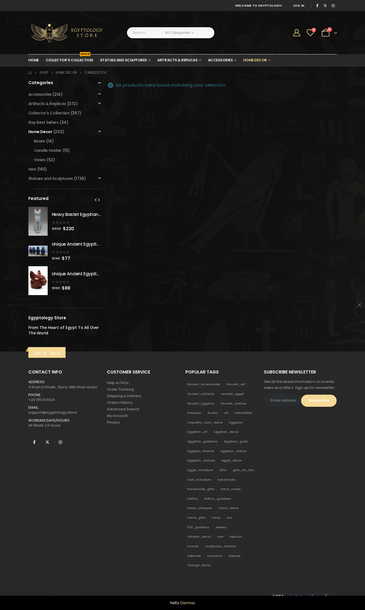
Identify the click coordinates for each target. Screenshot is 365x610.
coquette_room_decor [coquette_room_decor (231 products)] (205, 422)
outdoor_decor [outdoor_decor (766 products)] (199, 536)
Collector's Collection (49, 113)
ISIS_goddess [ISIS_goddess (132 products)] (198, 527)
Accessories (220, 60)
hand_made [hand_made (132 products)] (230, 489)
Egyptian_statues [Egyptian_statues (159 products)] (201, 460)
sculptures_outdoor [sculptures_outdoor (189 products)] (220, 546)
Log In (298, 5)
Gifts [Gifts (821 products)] (223, 470)
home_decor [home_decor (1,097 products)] (229, 508)
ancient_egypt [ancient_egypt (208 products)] (232, 394)
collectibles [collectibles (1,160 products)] (243, 413)
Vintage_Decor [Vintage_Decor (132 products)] (198, 565)
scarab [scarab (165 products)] (193, 546)
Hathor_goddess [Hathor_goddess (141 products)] (217, 498)
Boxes (39, 141)
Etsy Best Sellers (43, 122)
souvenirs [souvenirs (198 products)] (214, 556)
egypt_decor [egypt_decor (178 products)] (231, 460)
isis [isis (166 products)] (229, 517)
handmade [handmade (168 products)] (226, 479)
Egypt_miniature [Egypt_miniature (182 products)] (200, 470)
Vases (40, 160)
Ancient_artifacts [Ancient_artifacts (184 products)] (201, 394)
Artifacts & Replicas (177, 60)
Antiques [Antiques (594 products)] (194, 413)
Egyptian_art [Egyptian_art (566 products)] (197, 432)
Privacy (113, 422)
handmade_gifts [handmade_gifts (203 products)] (200, 489)
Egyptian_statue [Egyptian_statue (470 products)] (233, 451)
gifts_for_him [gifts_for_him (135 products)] (243, 470)
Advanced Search (123, 409)
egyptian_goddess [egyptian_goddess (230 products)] (202, 441)
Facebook (34, 442)
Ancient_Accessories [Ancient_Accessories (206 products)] (203, 384)
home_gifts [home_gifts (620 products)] (196, 517)
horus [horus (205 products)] (216, 517)
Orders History (120, 402)
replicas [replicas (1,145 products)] (235, 536)
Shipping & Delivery (124, 396)
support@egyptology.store (52, 412)
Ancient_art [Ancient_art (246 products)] (236, 384)
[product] (38, 221)
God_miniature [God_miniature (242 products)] (199, 479)
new (32, 169)
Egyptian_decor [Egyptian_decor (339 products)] (226, 432)
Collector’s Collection (69, 58)
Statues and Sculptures (123, 60)
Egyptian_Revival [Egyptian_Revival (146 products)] (200, 451)
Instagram (60, 442)
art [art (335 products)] (226, 413)
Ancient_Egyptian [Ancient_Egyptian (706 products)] (201, 403)
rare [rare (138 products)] (220, 536)
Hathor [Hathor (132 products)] (192, 498)
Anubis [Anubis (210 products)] (212, 413)
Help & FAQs (118, 382)
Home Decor (255, 60)
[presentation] (95, 200)
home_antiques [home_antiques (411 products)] (199, 508)
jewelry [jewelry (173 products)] (221, 527)
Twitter (47, 442)
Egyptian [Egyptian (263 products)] (236, 422)
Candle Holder (48, 150)
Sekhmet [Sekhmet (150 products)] (194, 556)
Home (33, 60)
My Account (117, 415)
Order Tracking (120, 389)
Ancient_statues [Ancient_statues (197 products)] (234, 403)
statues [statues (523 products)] (234, 556)
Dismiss (187, 603)
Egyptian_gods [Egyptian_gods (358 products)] (236, 441)
